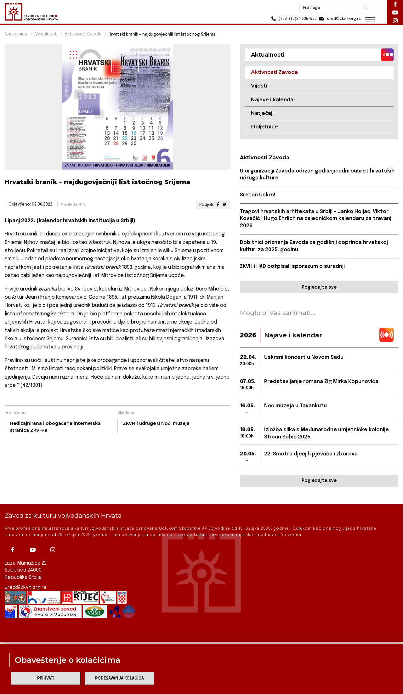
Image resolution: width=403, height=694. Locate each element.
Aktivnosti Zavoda (83, 34)
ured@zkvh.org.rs (25, 576)
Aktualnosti (46, 34)
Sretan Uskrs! (257, 195)
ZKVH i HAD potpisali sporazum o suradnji (292, 266)
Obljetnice (264, 127)
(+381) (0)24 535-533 (293, 19)
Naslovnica (16, 34)
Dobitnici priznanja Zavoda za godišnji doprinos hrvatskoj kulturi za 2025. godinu (314, 246)
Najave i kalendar (273, 100)
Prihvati (45, 678)
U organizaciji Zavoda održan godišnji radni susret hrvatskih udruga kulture (317, 174)
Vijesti (259, 86)
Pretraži (365, 8)
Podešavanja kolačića (119, 678)
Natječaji (262, 113)
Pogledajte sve (319, 287)
